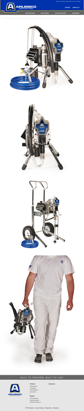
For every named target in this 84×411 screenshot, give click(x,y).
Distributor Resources (35, 402)
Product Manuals (34, 398)
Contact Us (52, 384)
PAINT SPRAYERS (30, 13)
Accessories (33, 392)
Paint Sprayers (33, 386)
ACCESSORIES (75, 13)
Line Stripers (33, 388)
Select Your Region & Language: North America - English (68, 1)
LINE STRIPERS (45, 13)
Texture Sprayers (34, 390)
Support (32, 396)
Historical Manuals (34, 400)
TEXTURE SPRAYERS (60, 13)
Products (32, 384)
